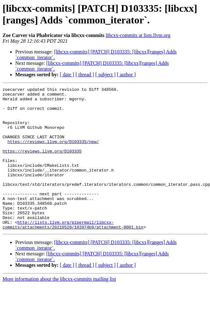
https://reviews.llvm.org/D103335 (42, 164)
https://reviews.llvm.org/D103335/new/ (53, 153)
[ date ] (67, 74)
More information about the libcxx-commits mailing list (59, 307)
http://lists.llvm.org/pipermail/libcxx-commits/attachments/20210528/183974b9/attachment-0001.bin (73, 252)
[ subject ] (105, 74)
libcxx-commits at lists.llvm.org (138, 35)
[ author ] (126, 74)
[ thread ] (84, 74)
